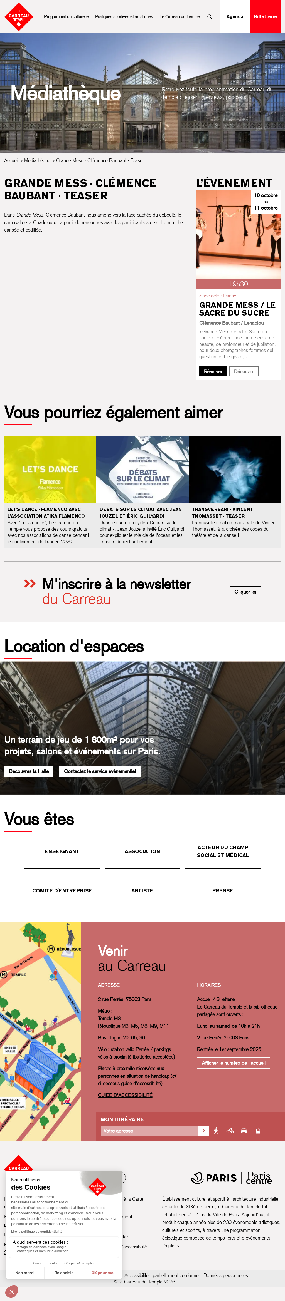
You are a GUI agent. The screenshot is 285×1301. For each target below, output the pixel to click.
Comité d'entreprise (62, 890)
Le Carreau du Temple (179, 16)
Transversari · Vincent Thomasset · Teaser (222, 513)
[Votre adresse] (149, 1131)
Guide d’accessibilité (126, 1247)
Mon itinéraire (122, 1119)
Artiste (142, 890)
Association (142, 851)
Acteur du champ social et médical (223, 851)
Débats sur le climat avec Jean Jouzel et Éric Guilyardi (141, 513)
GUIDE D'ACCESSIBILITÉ (125, 1095)
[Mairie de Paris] (231, 1178)
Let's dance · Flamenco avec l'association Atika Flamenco (46, 513)
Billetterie (265, 16)
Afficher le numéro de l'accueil (234, 1063)
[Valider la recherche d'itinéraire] (203, 1131)
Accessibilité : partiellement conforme (161, 1275)
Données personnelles (225, 1275)
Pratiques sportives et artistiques (124, 16)
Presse (222, 890)
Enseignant (62, 851)
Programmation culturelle (66, 16)
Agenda (235, 16)
